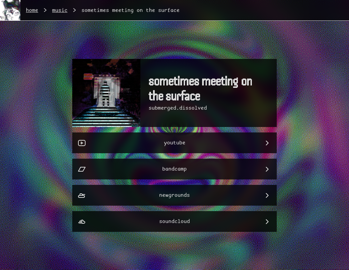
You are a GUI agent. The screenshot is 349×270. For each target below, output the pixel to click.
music (59, 10)
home (32, 10)
